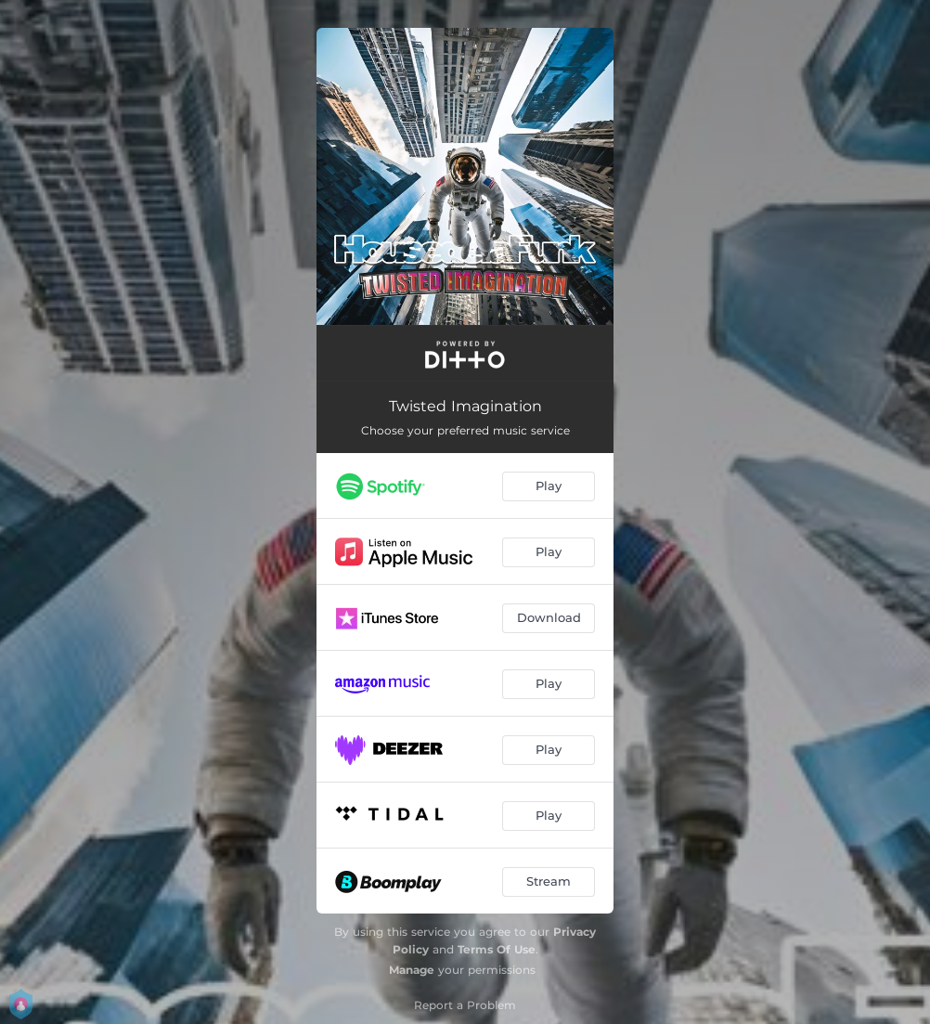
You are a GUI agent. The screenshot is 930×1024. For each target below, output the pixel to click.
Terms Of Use (497, 949)
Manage (411, 970)
